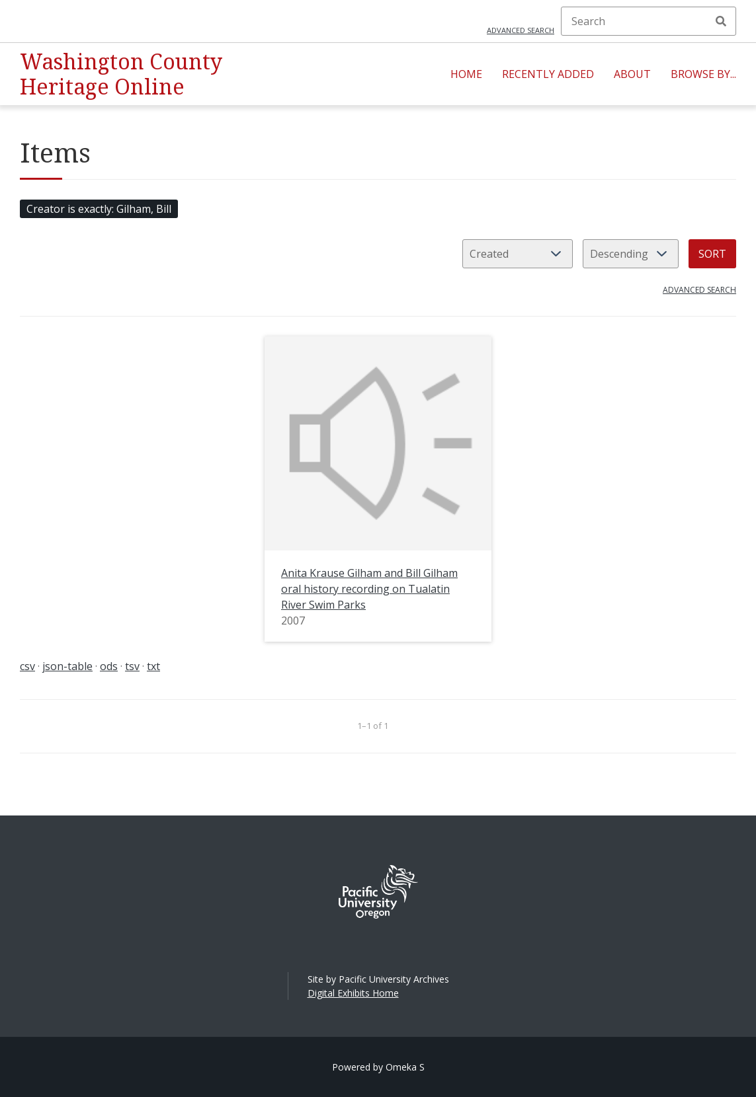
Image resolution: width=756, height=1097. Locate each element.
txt (153, 666)
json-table (67, 666)
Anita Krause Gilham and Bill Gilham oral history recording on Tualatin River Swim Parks (369, 589)
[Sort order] (631, 253)
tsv (132, 666)
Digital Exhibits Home (353, 993)
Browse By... (703, 74)
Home (466, 74)
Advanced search (520, 30)
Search (721, 21)
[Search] (648, 21)
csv (27, 666)
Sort (712, 253)
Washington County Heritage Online (121, 73)
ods (109, 666)
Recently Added (548, 74)
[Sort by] (517, 253)
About (632, 74)
